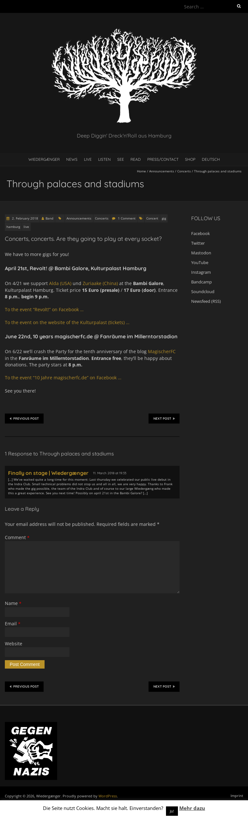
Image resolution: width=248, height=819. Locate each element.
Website (13, 643)
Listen (104, 159)
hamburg (13, 226)
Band (49, 218)
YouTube (199, 262)
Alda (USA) (60, 283)
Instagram (201, 272)
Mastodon (201, 253)
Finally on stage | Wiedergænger (48, 473)
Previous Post (24, 418)
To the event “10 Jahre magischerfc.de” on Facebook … (63, 377)
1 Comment (127, 218)
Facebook (200, 233)
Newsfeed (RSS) (206, 301)
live (26, 226)
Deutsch (211, 159)
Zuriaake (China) (100, 283)
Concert (152, 218)
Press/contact (163, 159)
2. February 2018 (24, 218)
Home (141, 171)
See (120, 159)
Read (135, 159)
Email (12, 623)
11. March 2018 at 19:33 (109, 473)
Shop (190, 159)
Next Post (164, 418)
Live (88, 159)
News (72, 159)
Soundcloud (202, 291)
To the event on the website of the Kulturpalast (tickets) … (67, 322)
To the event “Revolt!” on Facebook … (45, 309)
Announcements (161, 171)
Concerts (184, 171)
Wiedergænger (44, 159)
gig (164, 218)
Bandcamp (201, 282)
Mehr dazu (192, 808)
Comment (17, 537)
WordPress (107, 795)
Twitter (198, 243)
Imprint (237, 795)
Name (13, 603)
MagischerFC (162, 351)
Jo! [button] (172, 811)
